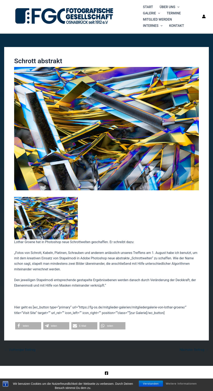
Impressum (110, 380)
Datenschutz (130, 380)
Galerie (151, 13)
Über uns (170, 7)
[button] (28, 325)
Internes (152, 26)
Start (148, 7)
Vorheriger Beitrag (20, 349)
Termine (174, 13)
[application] (177, 7)
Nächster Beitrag (194, 349)
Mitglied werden (157, 19)
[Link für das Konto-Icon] (204, 16)
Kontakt (176, 26)
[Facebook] (106, 373)
